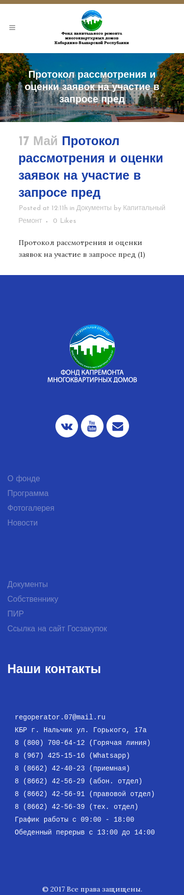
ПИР (15, 614)
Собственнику (32, 600)
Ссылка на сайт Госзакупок (57, 629)
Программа (28, 494)
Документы (94, 208)
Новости (22, 523)
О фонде (23, 479)
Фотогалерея (30, 509)
